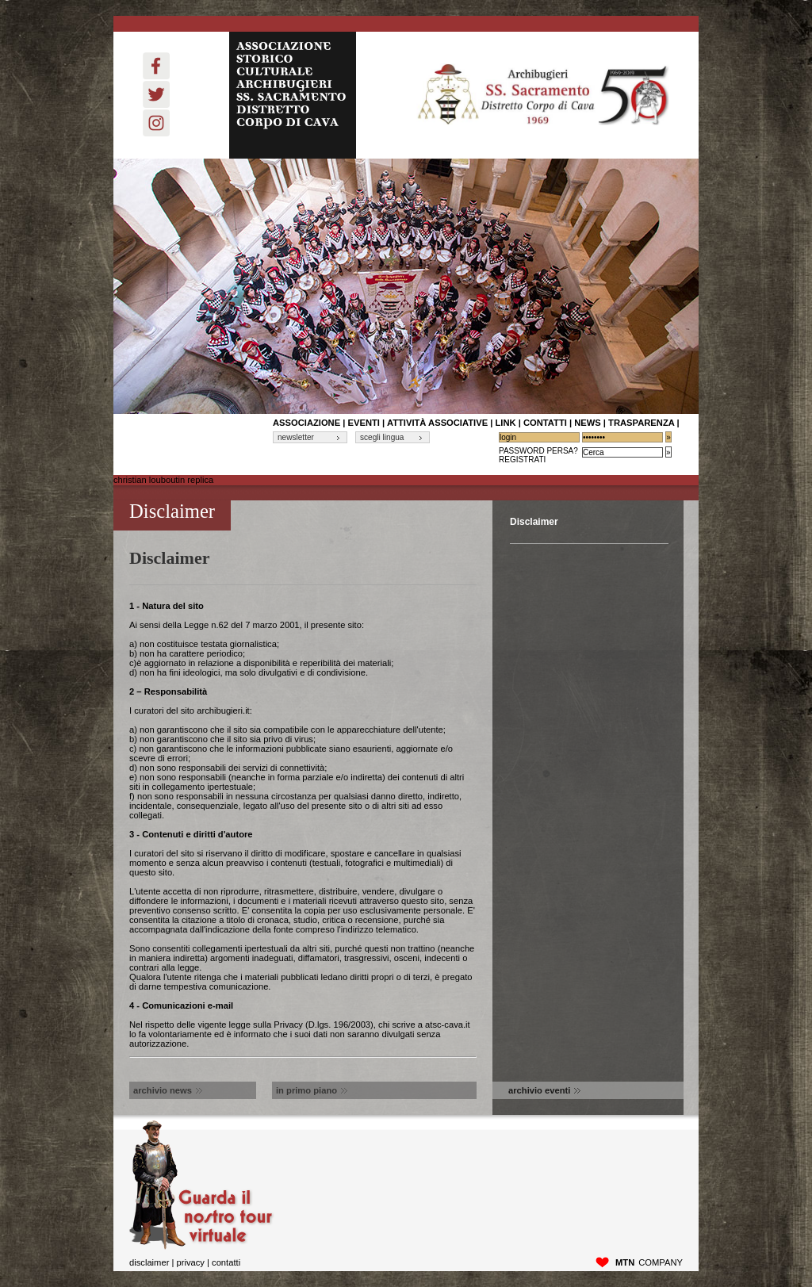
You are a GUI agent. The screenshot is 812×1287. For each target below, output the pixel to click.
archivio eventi (544, 1090)
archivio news (167, 1090)
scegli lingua (382, 437)
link (505, 422)
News (587, 422)
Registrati (522, 459)
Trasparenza (641, 422)
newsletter (296, 437)
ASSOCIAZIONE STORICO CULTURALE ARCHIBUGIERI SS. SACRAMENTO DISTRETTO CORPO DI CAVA (292, 95)
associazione (306, 422)
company (649, 1262)
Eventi (364, 422)
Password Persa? (538, 450)
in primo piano (311, 1090)
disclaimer (149, 1262)
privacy (190, 1262)
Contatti (226, 1262)
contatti (545, 422)
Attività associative (437, 422)
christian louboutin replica (163, 480)
